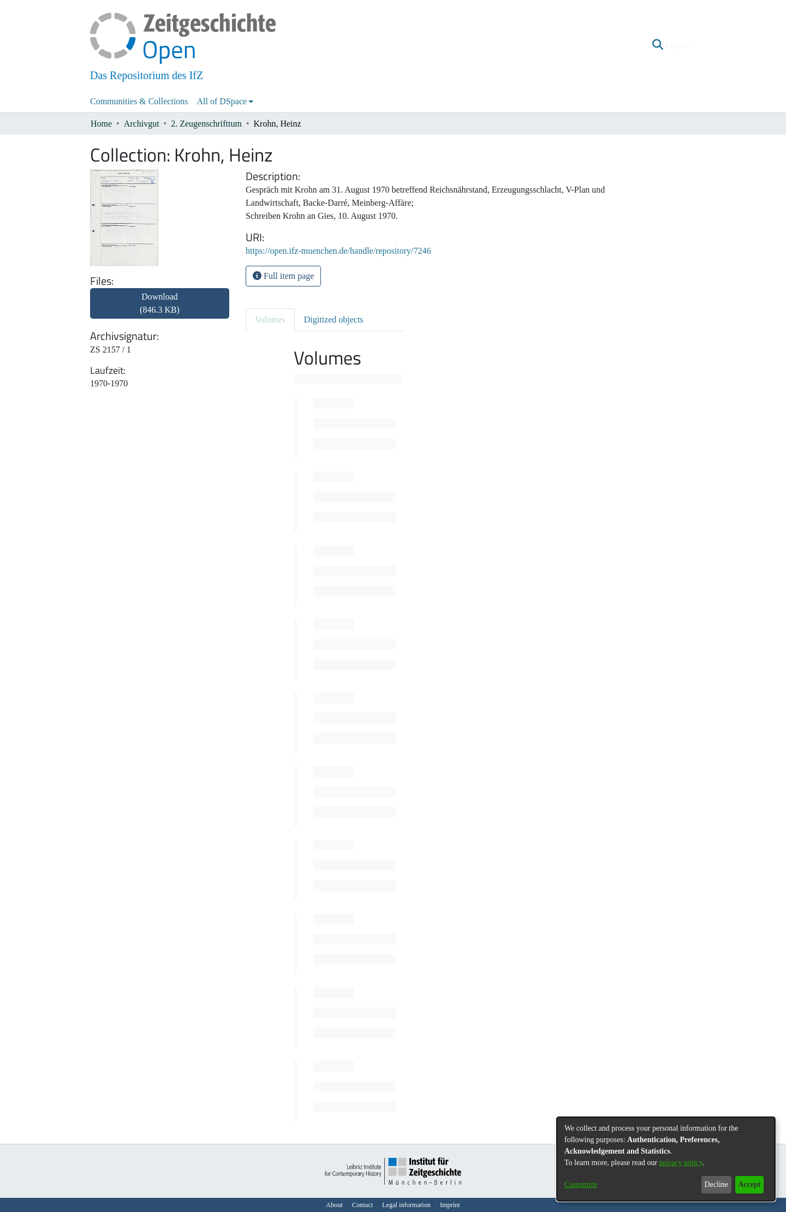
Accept (749, 1184)
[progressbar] (348, 378)
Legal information (406, 1205)
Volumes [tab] (270, 319)
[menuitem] (225, 101)
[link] (159, 309)
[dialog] (666, 1159)
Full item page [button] (283, 275)
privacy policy (681, 1163)
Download (160, 303)
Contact (362, 1205)
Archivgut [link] (141, 123)
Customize (580, 1184)
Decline (716, 1184)
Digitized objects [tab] (334, 319)
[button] (658, 45)
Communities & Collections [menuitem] (139, 101)
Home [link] (101, 123)
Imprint (450, 1205)
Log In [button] (678, 45)
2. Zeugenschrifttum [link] (206, 123)
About (334, 1205)
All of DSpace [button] (222, 101)
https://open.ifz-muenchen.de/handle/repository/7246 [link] (338, 250)
